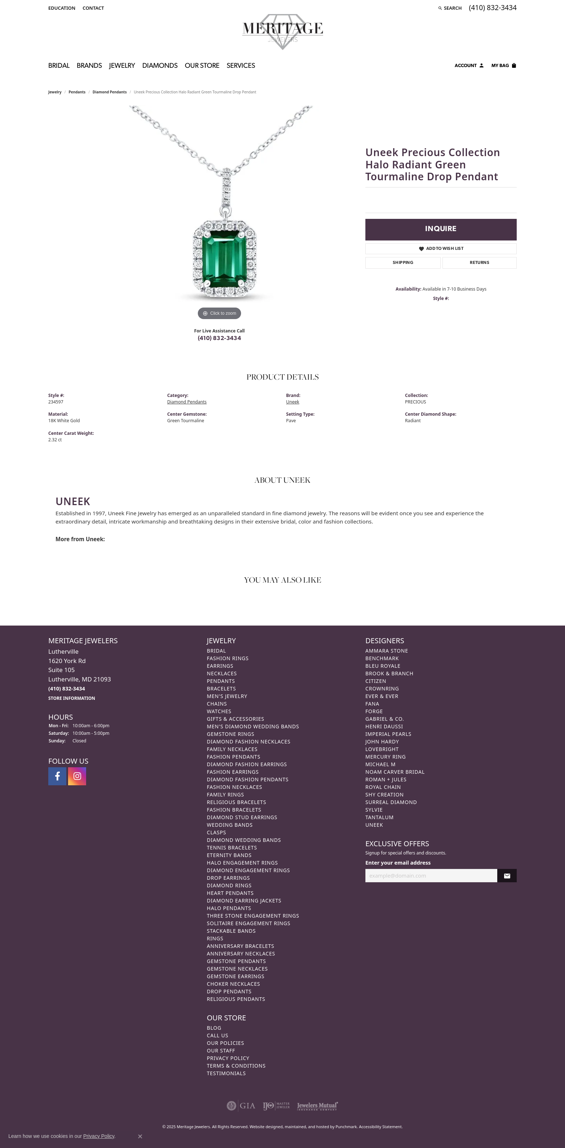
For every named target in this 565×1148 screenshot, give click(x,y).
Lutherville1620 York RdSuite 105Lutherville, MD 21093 (79, 674)
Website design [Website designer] (264, 1126)
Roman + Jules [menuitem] (385, 779)
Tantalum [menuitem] (379, 817)
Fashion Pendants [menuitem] (234, 756)
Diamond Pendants (110, 91)
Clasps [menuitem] (216, 832)
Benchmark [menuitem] (382, 658)
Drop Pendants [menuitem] (229, 991)
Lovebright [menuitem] (382, 749)
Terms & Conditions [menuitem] (236, 1065)
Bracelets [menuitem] (221, 688)
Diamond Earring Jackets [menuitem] (244, 900)
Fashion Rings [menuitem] (228, 658)
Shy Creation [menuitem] (384, 794)
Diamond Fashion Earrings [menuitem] (247, 764)
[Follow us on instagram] (77, 776)
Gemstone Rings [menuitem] (230, 733)
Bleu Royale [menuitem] (383, 665)
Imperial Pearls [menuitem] (388, 733)
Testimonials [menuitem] (226, 1073)
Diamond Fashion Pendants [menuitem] (248, 779)
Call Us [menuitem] (217, 1035)
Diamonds (160, 66)
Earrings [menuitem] (220, 665)
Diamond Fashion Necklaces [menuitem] (248, 741)
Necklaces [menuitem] (222, 673)
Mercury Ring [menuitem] (385, 756)
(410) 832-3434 (219, 338)
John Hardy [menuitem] (382, 741)
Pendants (77, 91)
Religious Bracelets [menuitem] (236, 802)
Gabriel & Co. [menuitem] (384, 718)
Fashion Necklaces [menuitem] (234, 786)
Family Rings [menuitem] (225, 794)
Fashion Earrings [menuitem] (233, 771)
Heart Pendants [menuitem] (230, 892)
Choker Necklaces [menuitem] (233, 983)
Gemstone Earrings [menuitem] (235, 976)
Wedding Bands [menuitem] (230, 824)
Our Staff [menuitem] (221, 1050)
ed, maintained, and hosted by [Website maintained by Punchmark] (307, 1126)
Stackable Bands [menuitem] (231, 930)
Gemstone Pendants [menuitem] (236, 961)
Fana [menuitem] (372, 703)
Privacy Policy (98, 1136)
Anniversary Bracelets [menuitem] (240, 945)
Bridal (59, 66)
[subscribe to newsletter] (507, 875)
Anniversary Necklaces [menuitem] (241, 953)
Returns (479, 263)
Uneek (292, 402)
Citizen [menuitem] (375, 680)
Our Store (202, 66)
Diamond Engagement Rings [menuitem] (248, 870)
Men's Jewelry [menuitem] (227, 696)
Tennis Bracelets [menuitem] (232, 847)
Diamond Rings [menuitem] (229, 885)
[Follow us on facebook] (57, 776)
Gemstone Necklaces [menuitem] (237, 968)
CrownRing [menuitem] (382, 688)
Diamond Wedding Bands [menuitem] (244, 839)
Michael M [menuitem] (380, 764)
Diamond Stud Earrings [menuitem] (242, 817)
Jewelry (122, 66)
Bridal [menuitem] (216, 650)
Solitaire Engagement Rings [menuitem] (248, 923)
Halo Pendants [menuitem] (229, 908)
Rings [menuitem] (215, 938)
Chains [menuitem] (217, 703)
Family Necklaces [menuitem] (232, 749)
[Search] (450, 8)
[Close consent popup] (140, 1136)
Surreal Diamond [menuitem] (391, 802)
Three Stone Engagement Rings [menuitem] (253, 915)
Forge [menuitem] (374, 711)
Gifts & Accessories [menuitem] (235, 718)
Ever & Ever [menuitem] (382, 696)
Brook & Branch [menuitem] (389, 673)
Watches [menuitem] (219, 711)
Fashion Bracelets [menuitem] (234, 809)
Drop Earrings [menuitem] (228, 877)
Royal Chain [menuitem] (383, 786)
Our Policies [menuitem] (225, 1042)
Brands (89, 66)
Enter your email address (398, 862)
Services (241, 66)
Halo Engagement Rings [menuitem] (242, 862)
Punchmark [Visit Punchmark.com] (346, 1126)
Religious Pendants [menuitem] (236, 998)
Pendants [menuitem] (221, 680)
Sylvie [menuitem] (374, 809)
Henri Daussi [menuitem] (384, 726)
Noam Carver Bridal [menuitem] (395, 771)
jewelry (55, 91)
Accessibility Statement (380, 1126)
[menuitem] (241, 1106)
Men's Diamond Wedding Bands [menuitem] (253, 726)
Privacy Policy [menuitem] (228, 1058)
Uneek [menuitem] (374, 824)
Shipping (403, 263)
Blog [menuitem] (214, 1027)
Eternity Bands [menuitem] (229, 855)
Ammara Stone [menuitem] (386, 650)
